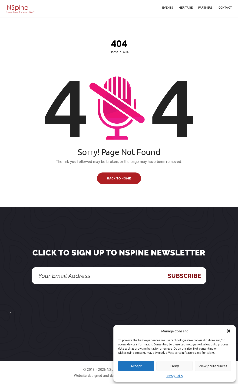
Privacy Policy (174, 375)
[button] (228, 331)
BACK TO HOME (119, 178)
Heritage (186, 7)
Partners (205, 7)
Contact (225, 7)
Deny (174, 366)
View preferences (212, 366)
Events (167, 7)
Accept (136, 366)
